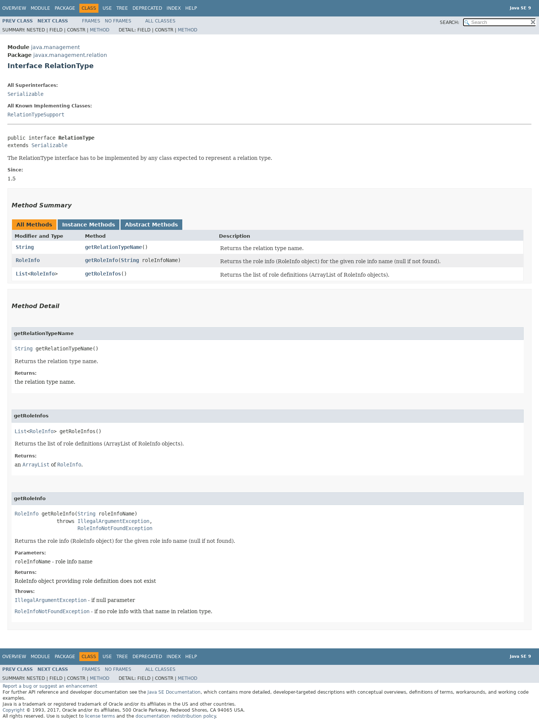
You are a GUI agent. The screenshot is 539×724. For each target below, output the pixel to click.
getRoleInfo (101, 260)
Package (65, 8)
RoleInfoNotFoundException (114, 528)
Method (99, 30)
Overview (14, 8)
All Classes (160, 21)
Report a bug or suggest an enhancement (50, 686)
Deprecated (147, 8)
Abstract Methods (151, 225)
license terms (100, 716)
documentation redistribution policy (175, 716)
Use (107, 8)
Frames (91, 21)
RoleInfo (28, 260)
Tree (122, 8)
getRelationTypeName (113, 247)
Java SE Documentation (174, 692)
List (22, 274)
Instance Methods (88, 225)
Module (40, 8)
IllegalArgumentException (113, 521)
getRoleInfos (103, 274)
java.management (55, 47)
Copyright (14, 710)
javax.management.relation (70, 55)
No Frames (118, 21)
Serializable (25, 94)
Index (174, 8)
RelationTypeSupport (35, 115)
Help (191, 8)
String (25, 247)
